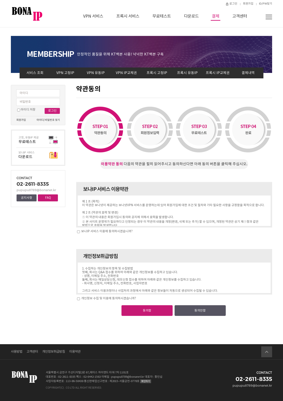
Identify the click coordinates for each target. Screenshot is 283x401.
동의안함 (200, 310)
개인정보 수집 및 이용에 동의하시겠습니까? (108, 298)
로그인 (233, 3)
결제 (215, 16)
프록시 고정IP (157, 73)
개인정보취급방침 (53, 352)
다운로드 (191, 16)
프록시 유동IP (187, 73)
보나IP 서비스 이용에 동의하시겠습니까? (107, 231)
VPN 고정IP (65, 73)
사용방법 (16, 352)
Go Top (266, 351)
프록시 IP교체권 (218, 73)
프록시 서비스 (127, 16)
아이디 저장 (28, 109)
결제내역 (248, 73)
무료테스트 (161, 16)
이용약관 (75, 352)
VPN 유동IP (96, 73)
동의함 (147, 310)
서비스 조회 (35, 73)
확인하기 (145, 381)
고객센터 (239, 16)
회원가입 (248, 3)
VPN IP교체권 (126, 73)
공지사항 (26, 198)
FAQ (48, 198)
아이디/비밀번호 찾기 (48, 119)
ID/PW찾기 (265, 3)
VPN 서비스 (93, 16)
